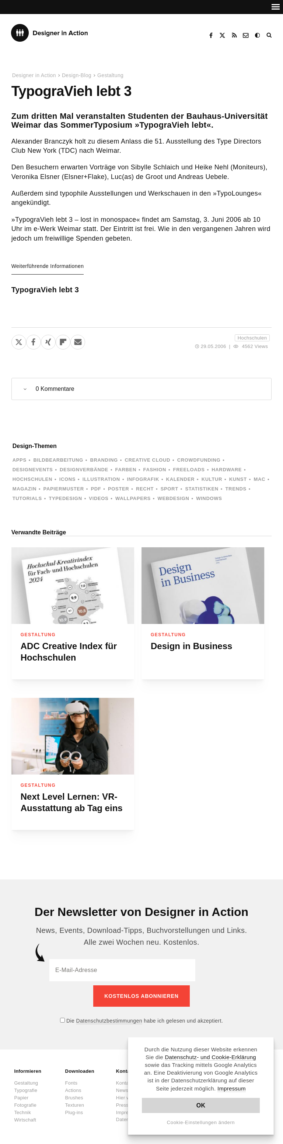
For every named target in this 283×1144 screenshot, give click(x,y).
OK (201, 1105)
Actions (73, 1086)
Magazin (24, 489)
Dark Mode (258, 35)
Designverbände (84, 469)
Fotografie (25, 1101)
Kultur (212, 479)
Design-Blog (76, 75)
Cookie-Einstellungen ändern (201, 1122)
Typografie (25, 1086)
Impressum (231, 1088)
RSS (234, 35)
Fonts (71, 1079)
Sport (169, 489)
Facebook (210, 35)
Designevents (33, 469)
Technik (22, 1108)
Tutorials (27, 498)
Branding (104, 460)
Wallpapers (133, 498)
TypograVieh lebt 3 (45, 290)
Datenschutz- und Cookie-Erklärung (210, 1057)
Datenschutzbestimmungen (109, 1017)
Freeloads (189, 469)
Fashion (154, 469)
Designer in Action (49, 33)
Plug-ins (74, 1108)
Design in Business (191, 646)
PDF (96, 489)
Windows (209, 498)
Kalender (180, 479)
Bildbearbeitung (58, 460)
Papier (21, 1093)
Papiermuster (63, 489)
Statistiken (201, 489)
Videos (98, 498)
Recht (145, 489)
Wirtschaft (25, 1116)
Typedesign (65, 498)
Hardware (227, 469)
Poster (118, 489)
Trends (236, 489)
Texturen (74, 1101)
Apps (20, 460)
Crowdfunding (199, 460)
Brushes (74, 1093)
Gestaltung (110, 75)
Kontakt (246, 35)
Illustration (101, 479)
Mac (259, 479)
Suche (269, 35)
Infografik (143, 479)
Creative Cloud (147, 460)
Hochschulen (252, 338)
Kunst (238, 479)
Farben (125, 469)
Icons (67, 479)
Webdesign (173, 498)
